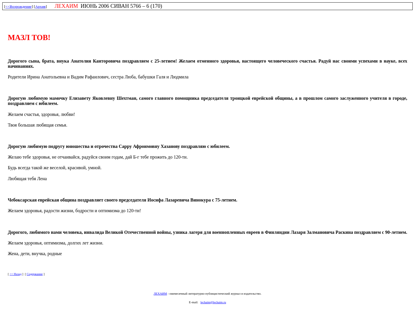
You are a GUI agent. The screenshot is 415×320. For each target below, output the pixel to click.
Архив (40, 6)
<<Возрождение (18, 6)
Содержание (35, 274)
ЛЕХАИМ (160, 293)
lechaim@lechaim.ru (213, 302)
